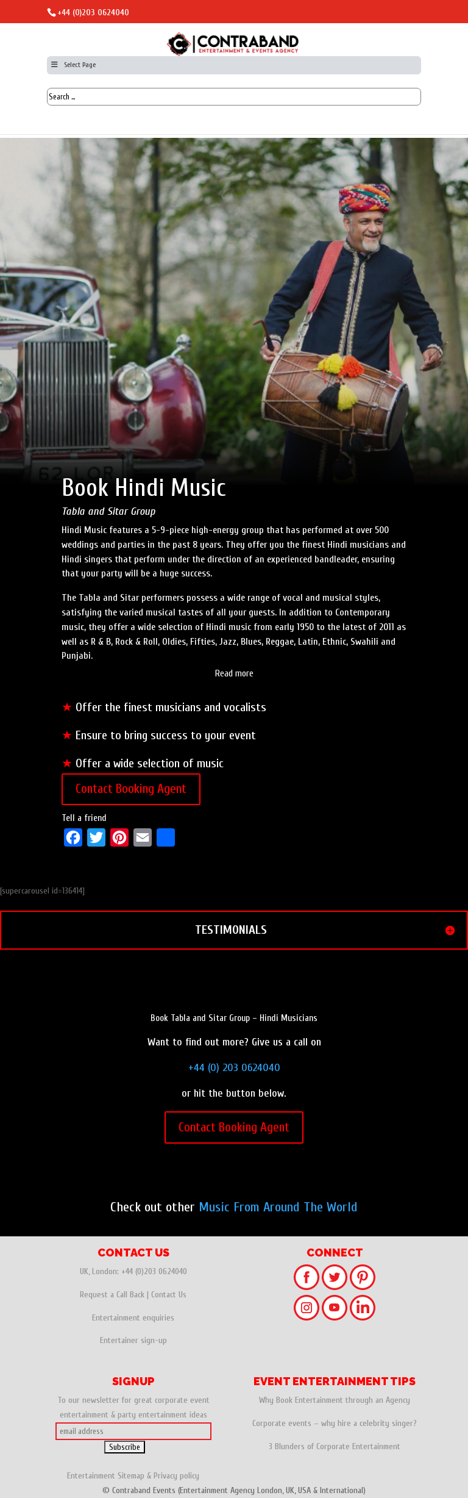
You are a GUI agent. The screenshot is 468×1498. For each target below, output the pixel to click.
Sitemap (131, 1476)
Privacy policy (176, 1476)
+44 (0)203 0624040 (93, 12)
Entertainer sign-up (133, 1340)
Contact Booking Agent (131, 788)
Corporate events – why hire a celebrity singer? (334, 1423)
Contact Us (168, 1294)
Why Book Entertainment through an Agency (334, 1400)
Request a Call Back (112, 1294)
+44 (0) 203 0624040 (234, 1067)
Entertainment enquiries (133, 1318)
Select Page (73, 64)
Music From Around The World (278, 1207)
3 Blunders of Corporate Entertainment (334, 1446)
